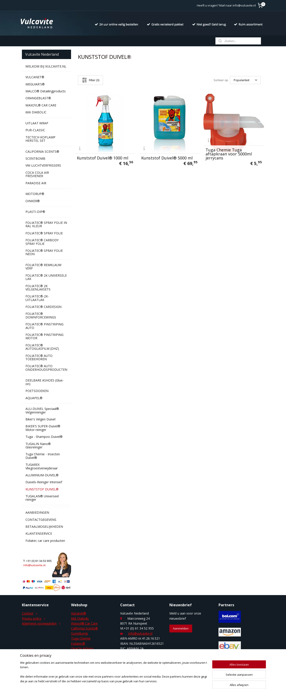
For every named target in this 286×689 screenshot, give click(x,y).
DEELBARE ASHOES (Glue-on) (44, 382)
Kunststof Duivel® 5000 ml (167, 158)
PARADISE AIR (35, 183)
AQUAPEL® (33, 398)
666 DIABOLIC (35, 112)
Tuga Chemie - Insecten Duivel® (42, 456)
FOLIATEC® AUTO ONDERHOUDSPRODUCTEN (46, 367)
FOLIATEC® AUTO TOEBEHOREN (39, 357)
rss (139, 681)
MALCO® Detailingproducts (45, 91)
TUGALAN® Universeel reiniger (42, 498)
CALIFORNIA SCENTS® (42, 151)
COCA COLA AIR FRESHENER (37, 174)
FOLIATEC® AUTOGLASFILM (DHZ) (42, 347)
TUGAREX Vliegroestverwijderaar (41, 466)
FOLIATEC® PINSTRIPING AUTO (44, 326)
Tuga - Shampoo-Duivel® (44, 437)
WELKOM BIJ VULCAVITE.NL (45, 66)
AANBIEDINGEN (37, 512)
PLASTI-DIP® (35, 212)
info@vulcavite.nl (140, 633)
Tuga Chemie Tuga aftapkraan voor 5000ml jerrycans (229, 154)
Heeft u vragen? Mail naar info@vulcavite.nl (226, 5)
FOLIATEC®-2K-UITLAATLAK (37, 298)
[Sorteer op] (245, 80)
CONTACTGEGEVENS (40, 519)
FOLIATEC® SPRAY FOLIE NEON (44, 252)
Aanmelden (181, 628)
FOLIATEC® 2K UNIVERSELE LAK (46, 277)
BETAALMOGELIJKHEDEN (44, 526)
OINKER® (32, 201)
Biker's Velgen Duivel (40, 419)
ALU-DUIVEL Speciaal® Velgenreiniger (42, 410)
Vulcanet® (78, 613)
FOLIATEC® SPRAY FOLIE (44, 233)
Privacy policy (31, 618)
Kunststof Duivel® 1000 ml (102, 158)
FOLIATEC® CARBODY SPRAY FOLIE (42, 242)
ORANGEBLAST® (38, 98)
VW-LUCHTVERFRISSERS (43, 165)
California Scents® (84, 628)
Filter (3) (90, 80)
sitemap (130, 681)
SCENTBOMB (35, 158)
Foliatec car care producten (45, 540)
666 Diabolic (80, 618)
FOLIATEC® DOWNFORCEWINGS (40, 315)
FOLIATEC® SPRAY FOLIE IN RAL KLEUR (46, 224)
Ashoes (87, 648)
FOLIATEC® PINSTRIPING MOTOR (44, 336)
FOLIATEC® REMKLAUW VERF (43, 266)
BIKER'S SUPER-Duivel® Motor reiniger (42, 428)
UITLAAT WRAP (36, 123)
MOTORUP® (34, 194)
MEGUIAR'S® (35, 84)
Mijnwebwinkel (195, 681)
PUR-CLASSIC (35, 130)
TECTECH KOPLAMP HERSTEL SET (40, 139)
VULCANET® (34, 77)
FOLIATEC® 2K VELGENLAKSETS (37, 287)
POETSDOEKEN (36, 391)
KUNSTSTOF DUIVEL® (42, 489)
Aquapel (77, 653)
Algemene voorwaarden (39, 623)
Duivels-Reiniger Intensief (43, 482)
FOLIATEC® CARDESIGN (43, 307)
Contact (27, 613)
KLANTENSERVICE (38, 533)
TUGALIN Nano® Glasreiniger (38, 445)
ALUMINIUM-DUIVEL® (42, 475)
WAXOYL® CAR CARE (40, 105)
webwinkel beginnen (156, 681)
